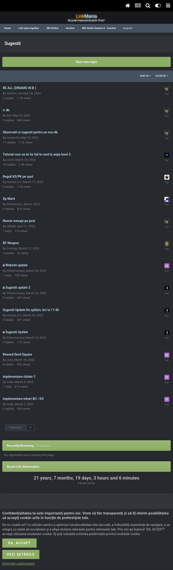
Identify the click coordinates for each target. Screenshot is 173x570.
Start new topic (86, 62)
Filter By (162, 76)
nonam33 (13, 137)
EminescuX (14, 204)
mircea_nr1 (14, 182)
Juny (10, 360)
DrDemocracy (15, 270)
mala (10, 382)
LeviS (10, 159)
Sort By (145, 76)
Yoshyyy (12, 248)
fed (9, 115)
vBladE (11, 226)
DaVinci (12, 93)
